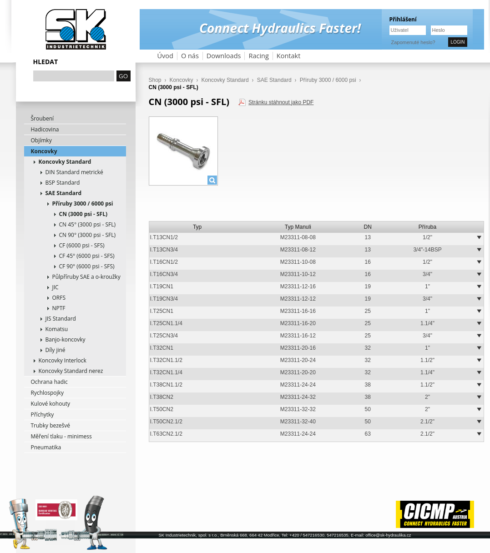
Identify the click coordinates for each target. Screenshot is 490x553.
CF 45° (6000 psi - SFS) (87, 255)
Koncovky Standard (65, 161)
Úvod (165, 55)
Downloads (224, 55)
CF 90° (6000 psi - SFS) (87, 266)
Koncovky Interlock (62, 360)
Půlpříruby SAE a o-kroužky (86, 276)
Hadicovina (45, 129)
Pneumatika (46, 447)
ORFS (59, 297)
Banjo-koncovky (65, 339)
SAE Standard (63, 193)
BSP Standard (62, 182)
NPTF (59, 308)
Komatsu (56, 329)
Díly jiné (55, 350)
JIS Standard (60, 318)
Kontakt (289, 55)
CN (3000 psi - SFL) (83, 214)
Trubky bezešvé (51, 425)
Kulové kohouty (51, 403)
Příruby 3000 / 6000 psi (82, 203)
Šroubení (42, 118)
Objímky (41, 140)
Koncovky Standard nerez (71, 370)
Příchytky (42, 414)
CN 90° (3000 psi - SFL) (87, 234)
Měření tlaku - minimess (61, 436)
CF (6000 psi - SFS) (82, 245)
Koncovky (44, 151)
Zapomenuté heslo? (413, 42)
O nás (190, 55)
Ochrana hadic (49, 381)
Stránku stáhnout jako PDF (280, 102)
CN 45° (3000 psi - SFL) (87, 224)
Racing (258, 55)
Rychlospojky (47, 392)
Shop (155, 80)
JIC (55, 287)
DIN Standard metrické (74, 172)
